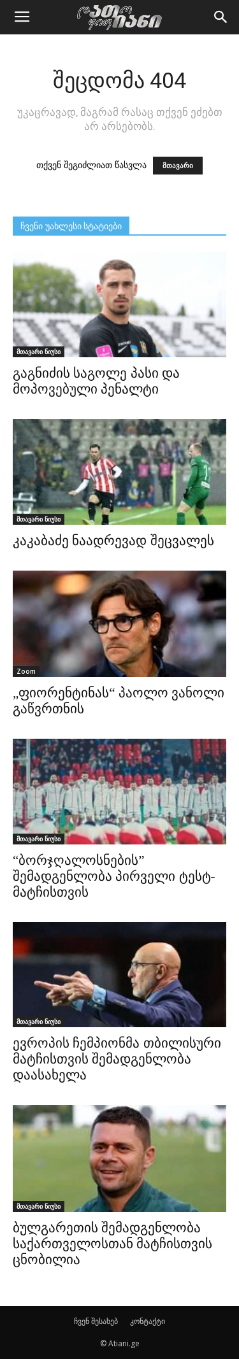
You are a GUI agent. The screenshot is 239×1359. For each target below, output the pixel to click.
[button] (221, 17)
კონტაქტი (147, 1321)
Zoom (26, 671)
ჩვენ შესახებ (96, 1321)
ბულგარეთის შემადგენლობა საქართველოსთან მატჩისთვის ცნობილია (112, 1243)
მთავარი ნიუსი (39, 351)
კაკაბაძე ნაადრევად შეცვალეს (113, 540)
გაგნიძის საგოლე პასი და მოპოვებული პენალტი (96, 381)
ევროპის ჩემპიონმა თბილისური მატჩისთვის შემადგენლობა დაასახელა (117, 1059)
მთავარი (178, 165)
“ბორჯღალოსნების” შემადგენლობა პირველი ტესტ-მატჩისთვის (114, 876)
